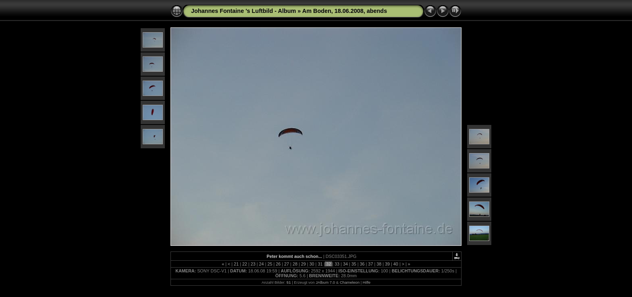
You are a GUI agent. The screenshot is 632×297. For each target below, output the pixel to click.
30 (312, 264)
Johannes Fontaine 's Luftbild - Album (243, 11)
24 (261, 264)
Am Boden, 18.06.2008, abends (344, 11)
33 (337, 264)
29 (303, 264)
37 (370, 264)
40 (395, 264)
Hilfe (366, 282)
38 (379, 264)
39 (387, 264)
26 (278, 264)
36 (362, 264)
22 (244, 264)
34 (345, 264)
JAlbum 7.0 (325, 282)
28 (295, 264)
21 (236, 264)
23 (253, 264)
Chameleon (350, 282)
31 (320, 264)
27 (286, 264)
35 (354, 264)
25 (269, 264)
